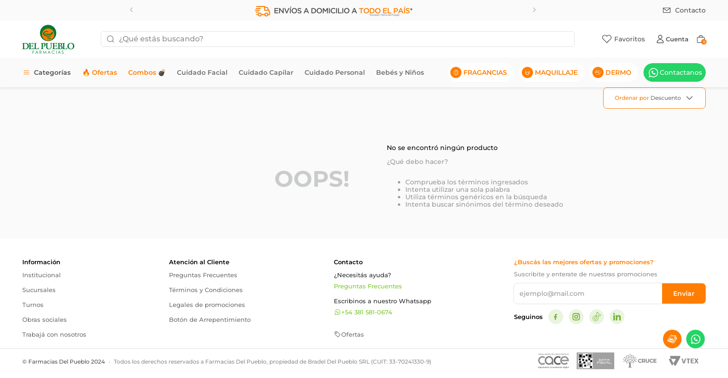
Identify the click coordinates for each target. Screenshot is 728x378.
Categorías (52, 72)
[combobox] (337, 39)
